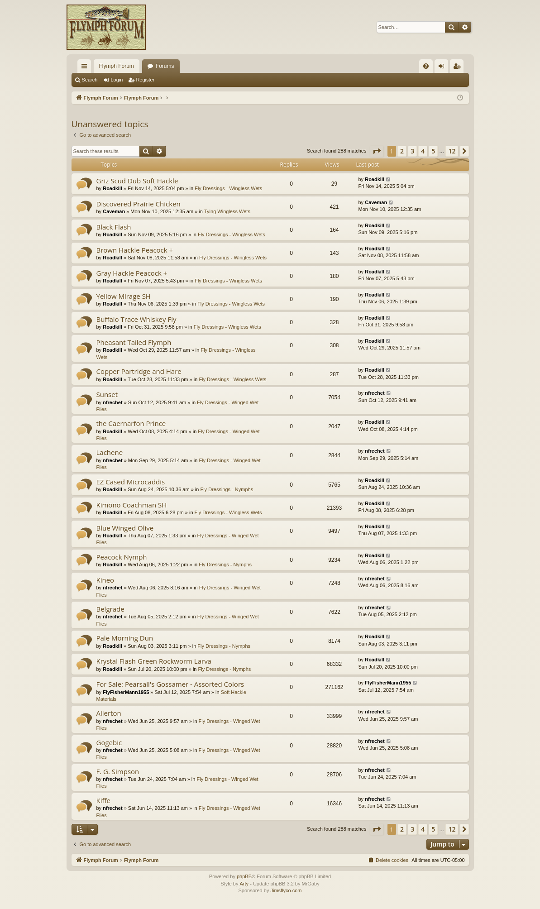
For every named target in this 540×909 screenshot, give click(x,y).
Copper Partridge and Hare (139, 371)
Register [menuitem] (458, 68)
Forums (165, 66)
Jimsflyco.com (285, 890)
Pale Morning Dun (124, 637)
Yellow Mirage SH (123, 296)
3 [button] (412, 151)
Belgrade (110, 608)
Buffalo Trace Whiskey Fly (136, 319)
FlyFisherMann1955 (126, 692)
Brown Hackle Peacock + (134, 249)
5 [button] (433, 151)
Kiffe (103, 800)
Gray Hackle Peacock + (131, 272)
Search (90, 79)
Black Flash (113, 226)
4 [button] (423, 151)
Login (116, 79)
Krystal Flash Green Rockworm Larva (153, 660)
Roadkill (112, 188)
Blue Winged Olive (125, 527)
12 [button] (451, 151)
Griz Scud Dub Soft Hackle (137, 180)
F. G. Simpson (117, 771)
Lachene (109, 452)
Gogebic (109, 742)
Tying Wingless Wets (227, 211)
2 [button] (402, 151)
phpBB (244, 876)
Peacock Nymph (121, 556)
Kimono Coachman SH (131, 504)
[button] (376, 151)
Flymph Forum (116, 66)
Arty (244, 883)
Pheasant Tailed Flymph (134, 342)
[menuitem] (426, 66)
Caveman (114, 211)
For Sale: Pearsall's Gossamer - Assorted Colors (170, 684)
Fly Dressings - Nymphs (226, 489)
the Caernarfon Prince (131, 423)
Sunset (107, 394)
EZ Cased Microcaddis (130, 481)
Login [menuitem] (443, 68)
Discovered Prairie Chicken (138, 203)
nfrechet (112, 402)
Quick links (86, 68)
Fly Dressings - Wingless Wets (228, 188)
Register (145, 79)
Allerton (108, 713)
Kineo (105, 579)
